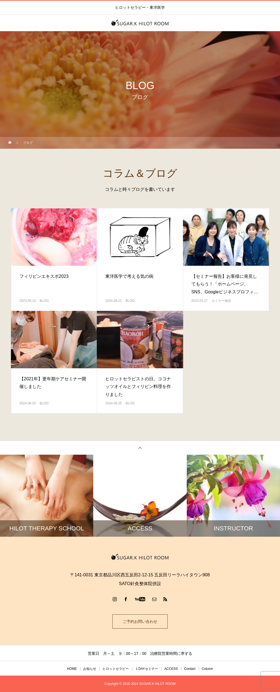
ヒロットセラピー (116, 669)
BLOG (44, 301)
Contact (189, 669)
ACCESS (171, 669)
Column (207, 669)
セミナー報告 (221, 301)
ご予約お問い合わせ (140, 621)
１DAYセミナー (146, 669)
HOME (72, 669)
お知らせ (89, 669)
